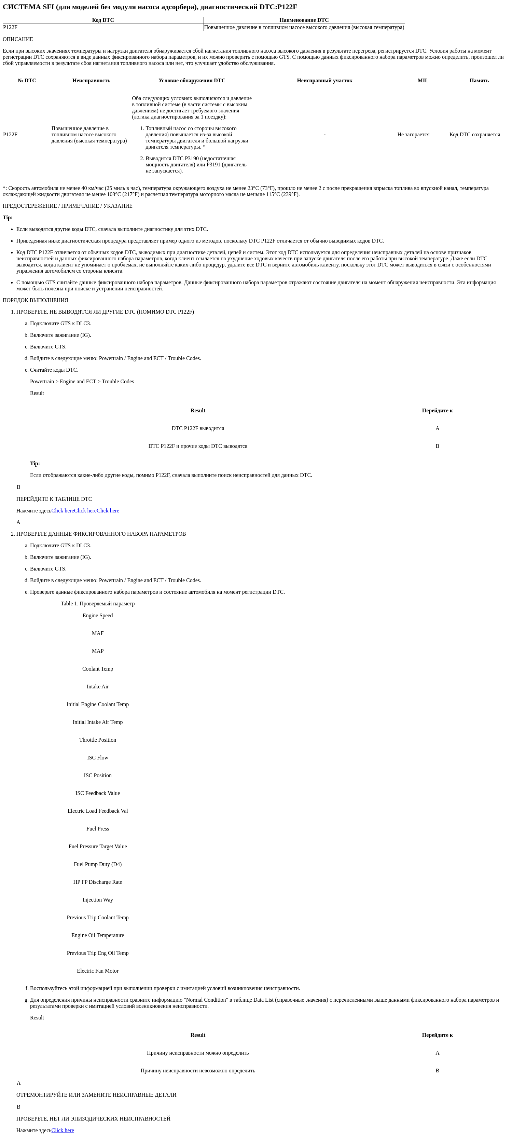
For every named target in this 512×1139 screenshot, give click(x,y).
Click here (63, 510)
